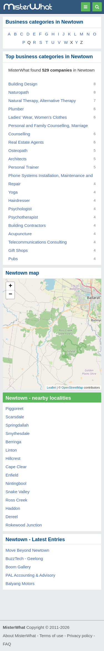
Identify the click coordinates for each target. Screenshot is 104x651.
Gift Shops (18, 250)
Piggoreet (14, 408)
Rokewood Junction (24, 525)
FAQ (7, 644)
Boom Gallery (18, 566)
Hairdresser (19, 200)
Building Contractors (27, 225)
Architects (17, 158)
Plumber (16, 109)
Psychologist (20, 208)
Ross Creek (16, 500)
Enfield (12, 475)
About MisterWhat (19, 635)
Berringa (13, 441)
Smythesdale (18, 433)
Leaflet (51, 387)
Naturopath (18, 92)
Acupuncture (20, 233)
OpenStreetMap (72, 387)
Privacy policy (80, 635)
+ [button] (10, 286)
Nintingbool (16, 483)
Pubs (13, 258)
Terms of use (51, 635)
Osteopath (17, 150)
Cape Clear (16, 466)
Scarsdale (15, 416)
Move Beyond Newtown (27, 550)
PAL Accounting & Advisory (30, 575)
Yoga (13, 192)
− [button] (10, 294)
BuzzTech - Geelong (24, 558)
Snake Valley (17, 491)
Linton (11, 450)
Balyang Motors (20, 583)
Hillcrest (13, 458)
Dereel (12, 516)
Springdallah (17, 425)
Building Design (22, 84)
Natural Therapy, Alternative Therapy (42, 100)
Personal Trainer (23, 167)
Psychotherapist (23, 217)
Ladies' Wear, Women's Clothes (37, 117)
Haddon (13, 508)
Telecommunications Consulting (37, 242)
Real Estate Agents (26, 142)
